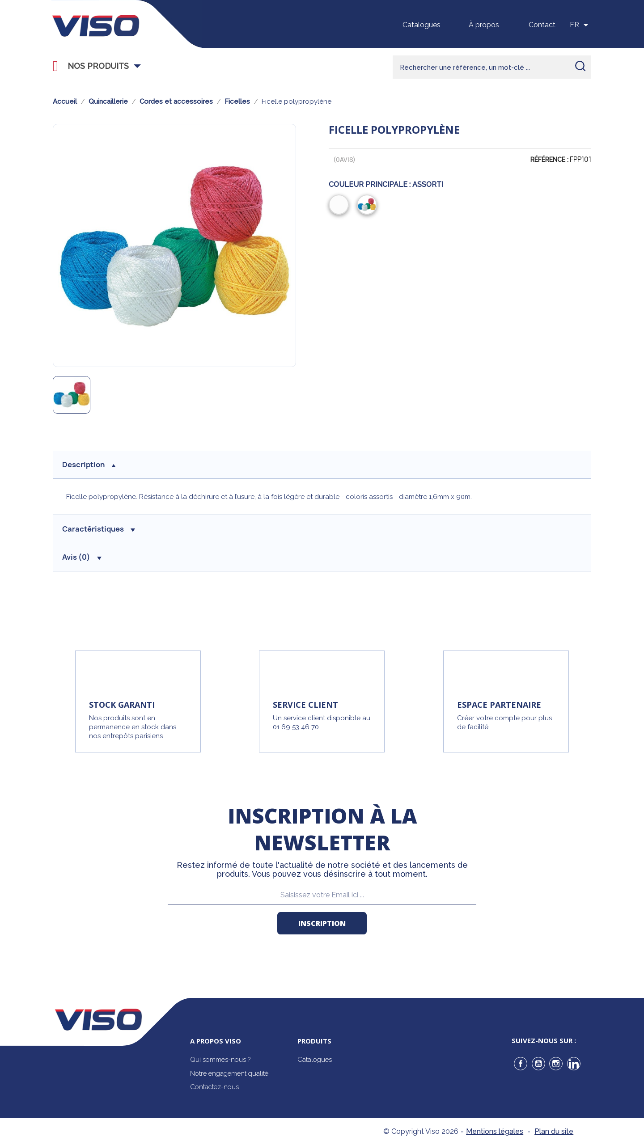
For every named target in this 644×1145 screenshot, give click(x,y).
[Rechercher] (492, 67)
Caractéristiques (98, 529)
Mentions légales (494, 1131)
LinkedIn (574, 1063)
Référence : (549, 159)
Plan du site (553, 1131)
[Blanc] (340, 205)
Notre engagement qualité (229, 1073)
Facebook (520, 1063)
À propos (484, 25)
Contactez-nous (214, 1087)
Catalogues (421, 25)
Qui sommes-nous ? (220, 1060)
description (89, 464)
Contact (542, 25)
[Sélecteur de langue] (580, 25)
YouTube (538, 1063)
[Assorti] (369, 205)
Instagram (556, 1063)
